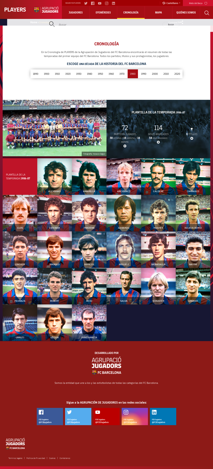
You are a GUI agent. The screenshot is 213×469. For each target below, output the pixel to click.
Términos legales (15, 458)
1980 (132, 73)
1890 (35, 73)
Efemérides (103, 12)
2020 (177, 73)
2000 (155, 73)
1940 (89, 73)
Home (33, 22)
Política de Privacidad (35, 458)
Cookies (52, 458)
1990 (143, 73)
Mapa (158, 12)
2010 (166, 73)
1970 (121, 73)
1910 (57, 73)
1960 (111, 73)
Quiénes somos (186, 12)
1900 (46, 73)
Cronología (130, 12)
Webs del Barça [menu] (198, 2)
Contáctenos (65, 458)
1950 (100, 73)
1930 (78, 73)
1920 (68, 73)
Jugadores (76, 12)
